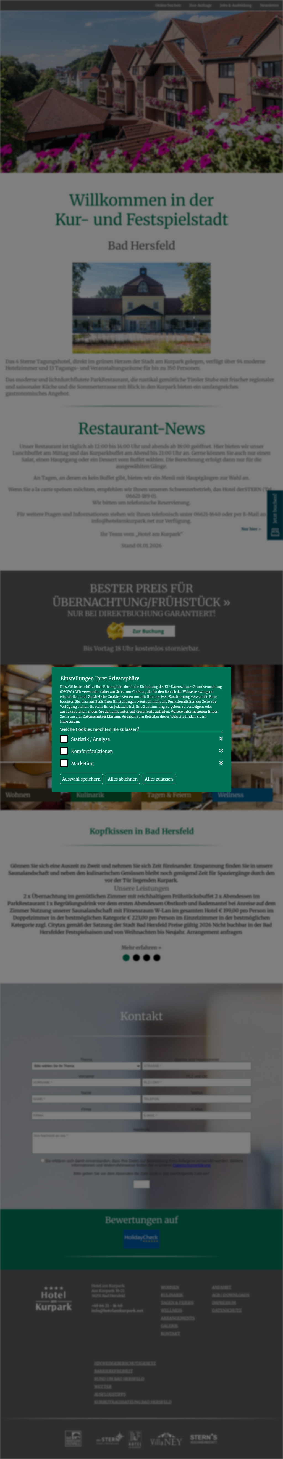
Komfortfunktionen (92, 751)
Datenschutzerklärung (101, 716)
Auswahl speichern (81, 779)
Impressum (69, 721)
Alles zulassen (159, 779)
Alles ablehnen (123, 779)
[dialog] (141, 729)
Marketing (82, 763)
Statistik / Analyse (90, 739)
